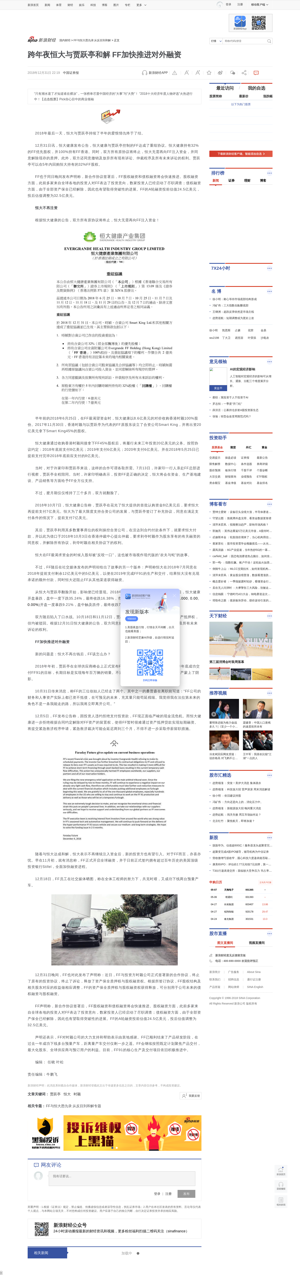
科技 (93, 5)
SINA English (255, 987)
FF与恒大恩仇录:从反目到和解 (92, 40)
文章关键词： (38, 1094)
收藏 (208, 73)
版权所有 (251, 1003)
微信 (231, 73)
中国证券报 (71, 72)
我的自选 (256, 88)
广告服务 (233, 972)
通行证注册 (254, 979)
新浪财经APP (158, 72)
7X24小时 (220, 268)
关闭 (174, 595)
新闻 (47, 5)
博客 (104, 5)
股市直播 (218, 933)
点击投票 (50, 99)
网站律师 (233, 987)
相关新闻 (41, 1253)
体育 (59, 5)
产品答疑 (214, 987)
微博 (220, 73)
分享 (242, 73)
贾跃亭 (55, 1094)
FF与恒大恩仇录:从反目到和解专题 (73, 1106)
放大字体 (197, 73)
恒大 (67, 1094)
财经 (70, 5)
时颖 (77, 1094)
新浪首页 (33, 5)
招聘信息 (233, 979)
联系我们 (214, 979)
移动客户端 (260, 4)
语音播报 (281, 1186)
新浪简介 (214, 972)
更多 (141, 5)
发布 (186, 1193)
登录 (157, 1193)
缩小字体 (186, 73)
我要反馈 (194, 1095)
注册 (240, 4)
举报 (175, 73)
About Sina (254, 972)
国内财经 (65, 40)
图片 (116, 5)
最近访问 (225, 88)
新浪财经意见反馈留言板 (230, 955)
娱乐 (82, 5)
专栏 (127, 5)
